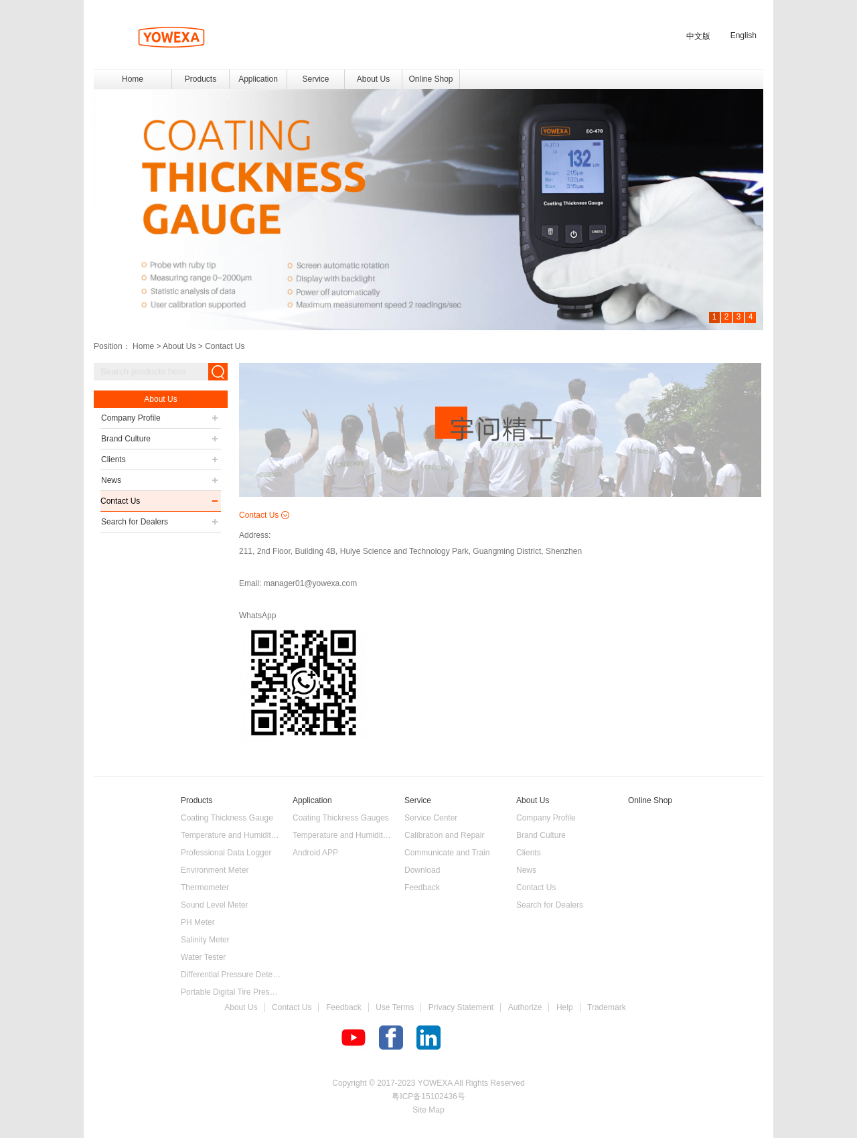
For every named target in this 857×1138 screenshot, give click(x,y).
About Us (179, 346)
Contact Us (224, 346)
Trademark (606, 1007)
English (743, 35)
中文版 (698, 36)
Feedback (344, 1007)
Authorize (525, 1007)
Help (564, 1007)
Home (132, 79)
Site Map (428, 1110)
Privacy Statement (460, 1007)
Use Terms (395, 1007)
